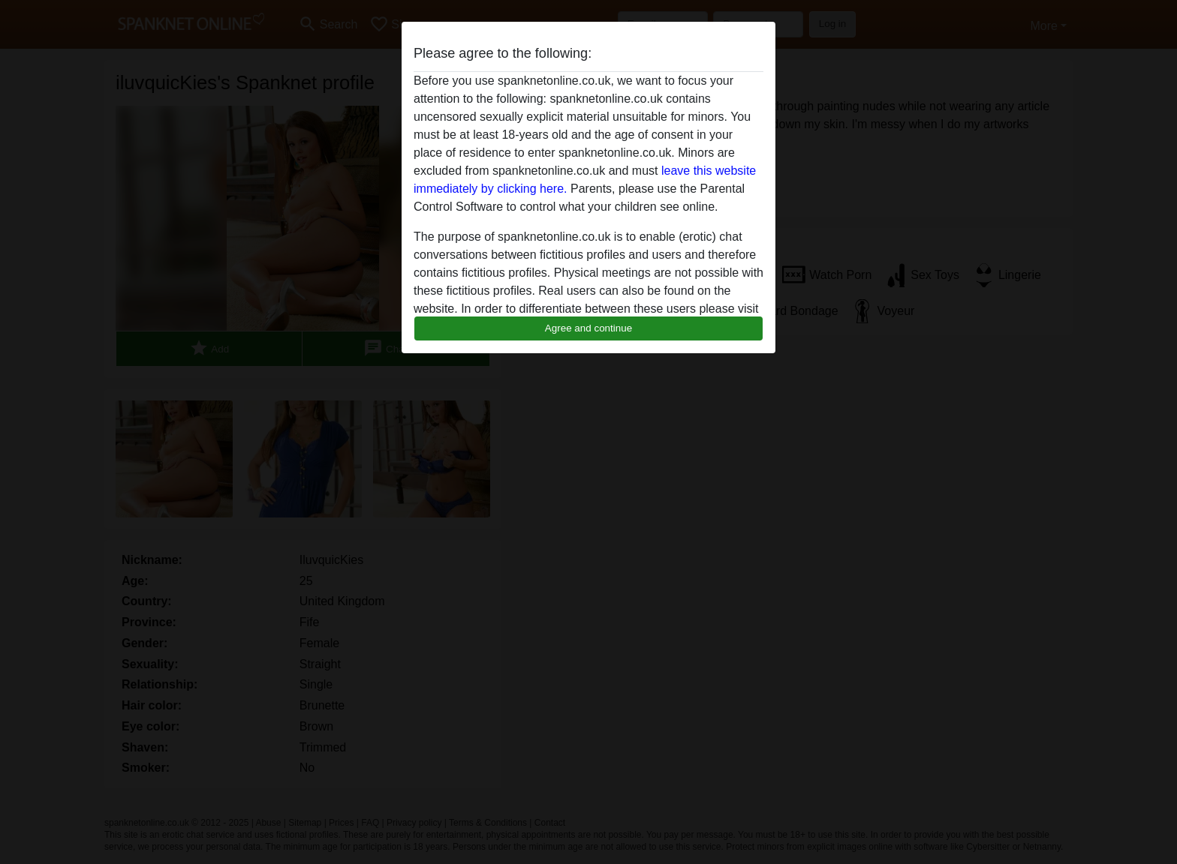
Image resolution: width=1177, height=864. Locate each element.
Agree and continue (588, 328)
